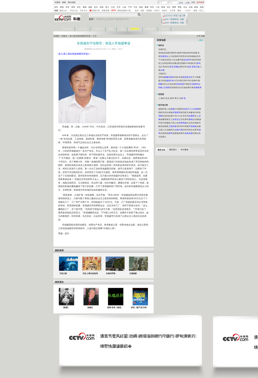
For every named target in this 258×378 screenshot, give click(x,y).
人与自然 (172, 56)
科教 (101, 7)
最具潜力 (173, 150)
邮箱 (196, 7)
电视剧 (149, 10)
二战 (168, 109)
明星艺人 (168, 119)
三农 (157, 7)
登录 (181, 2)
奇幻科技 (196, 112)
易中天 (173, 116)
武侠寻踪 (187, 130)
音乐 (96, 7)
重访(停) (183, 67)
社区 (168, 7)
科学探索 (185, 126)
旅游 (141, 7)
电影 (142, 10)
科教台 (64, 36)
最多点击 (161, 150)
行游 (177, 109)
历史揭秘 (194, 123)
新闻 (62, 7)
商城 (163, 7)
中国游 (187, 84)
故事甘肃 (190, 87)
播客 (179, 10)
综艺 (79, 7)
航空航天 (184, 112)
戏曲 (90, 7)
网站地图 (71, 2)
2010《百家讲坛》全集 (174, 23)
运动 (195, 119)
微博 (174, 7)
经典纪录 (196, 133)
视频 (64, 2)
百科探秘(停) (193, 56)
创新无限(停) (171, 53)
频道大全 (63, 10)
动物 (168, 130)
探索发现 (119, 19)
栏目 (201, 10)
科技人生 (171, 60)
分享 (198, 36)
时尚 (152, 7)
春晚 (84, 7)
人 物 (160, 98)
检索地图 (150, 29)
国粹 (181, 109)
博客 (180, 7)
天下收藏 (196, 77)
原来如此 (162, 53)
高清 (136, 10)
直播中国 (96, 10)
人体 (176, 123)
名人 (196, 116)
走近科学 (110, 19)
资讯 (111, 29)
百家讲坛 (100, 19)
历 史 (165, 98)
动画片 (164, 10)
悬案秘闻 (176, 133)
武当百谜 (182, 87)
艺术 (118, 7)
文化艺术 (184, 116)
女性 (183, 119)
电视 (56, 10)
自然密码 (174, 87)
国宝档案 (181, 63)
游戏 (202, 7)
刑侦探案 (164, 126)
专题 (122, 29)
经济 (67, 7)
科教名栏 (97, 29)
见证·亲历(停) (164, 67)
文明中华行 (187, 80)
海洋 (179, 126)
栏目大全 (74, 10)
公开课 (172, 10)
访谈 (191, 7)
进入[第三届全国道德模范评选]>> (74, 54)
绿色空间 (195, 60)
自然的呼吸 (110, 273)
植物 (160, 109)
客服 (193, 2)
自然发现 (164, 133)
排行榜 (164, 29)
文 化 (179, 98)
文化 (113, 7)
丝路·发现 (178, 77)
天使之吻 (63, 273)
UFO (178, 116)
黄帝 (187, 119)
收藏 (203, 36)
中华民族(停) (190, 63)
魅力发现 (162, 80)
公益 (124, 7)
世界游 (161, 77)
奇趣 (190, 112)
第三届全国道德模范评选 (80, 36)
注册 (188, 2)
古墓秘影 (133, 273)
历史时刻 (166, 116)
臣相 (164, 109)
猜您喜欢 (59, 282)
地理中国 (181, 53)
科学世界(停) (181, 56)
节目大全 (83, 10)
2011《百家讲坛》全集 (174, 19)
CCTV (188, 10)
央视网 (57, 2)
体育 (73, 7)
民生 (173, 130)
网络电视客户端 (124, 10)
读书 (126, 19)
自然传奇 (189, 53)
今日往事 (178, 80)
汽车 (135, 7)
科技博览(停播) (170, 63)
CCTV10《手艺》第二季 (175, 16)
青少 (107, 7)
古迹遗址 (162, 137)
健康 (146, 7)
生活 (189, 123)
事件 (183, 133)
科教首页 (67, 29)
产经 (130, 7)
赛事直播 (105, 10)
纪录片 (157, 10)
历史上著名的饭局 (90, 273)
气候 (164, 123)
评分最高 (184, 150)
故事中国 (196, 80)
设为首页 (200, 2)
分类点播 (82, 29)
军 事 (174, 98)
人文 (164, 130)
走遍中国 (179, 60)
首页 (56, 7)
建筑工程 (170, 123)
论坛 (185, 7)
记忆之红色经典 (169, 84)
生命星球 (194, 130)
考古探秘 (168, 112)
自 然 (170, 98)
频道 (195, 10)
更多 (200, 40)
